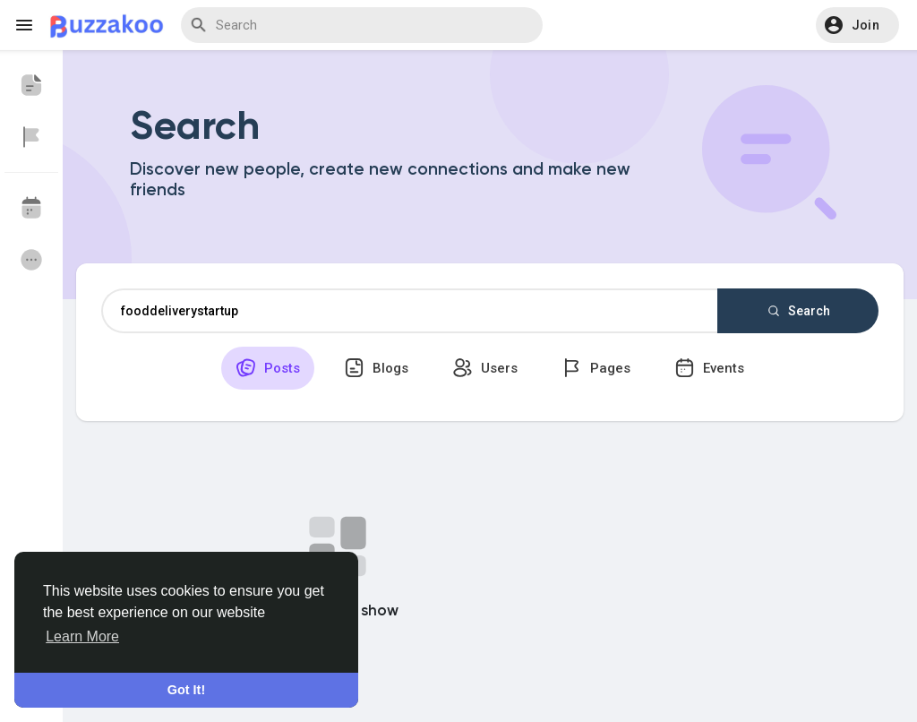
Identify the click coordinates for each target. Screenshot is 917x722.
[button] (857, 25)
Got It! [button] (186, 690)
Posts (268, 367)
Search (798, 311)
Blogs (376, 367)
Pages (595, 367)
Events (709, 367)
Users (485, 367)
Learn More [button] (82, 636)
